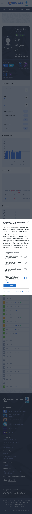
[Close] (28, 222)
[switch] (25, 257)
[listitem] (16, 253)
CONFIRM (10, 285)
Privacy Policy (25, 291)
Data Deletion (6, 291)
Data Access (16, 291)
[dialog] (16, 257)
